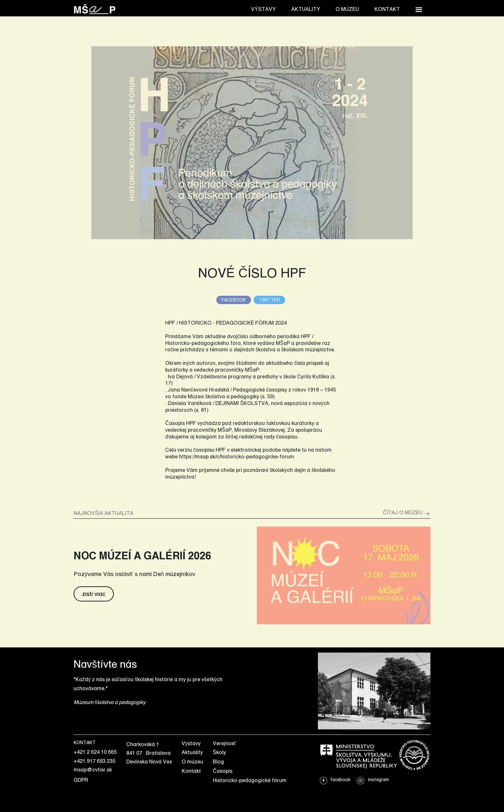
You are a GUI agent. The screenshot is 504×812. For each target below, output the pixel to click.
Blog (218, 761)
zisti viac (93, 593)
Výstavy (263, 9)
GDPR (81, 780)
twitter (269, 299)
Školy (219, 752)
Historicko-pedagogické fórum (249, 780)
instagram (373, 779)
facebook (233, 299)
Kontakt (387, 9)
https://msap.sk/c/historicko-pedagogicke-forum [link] (236, 456)
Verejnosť (224, 743)
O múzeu (347, 9)
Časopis (222, 771)
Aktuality (305, 9)
